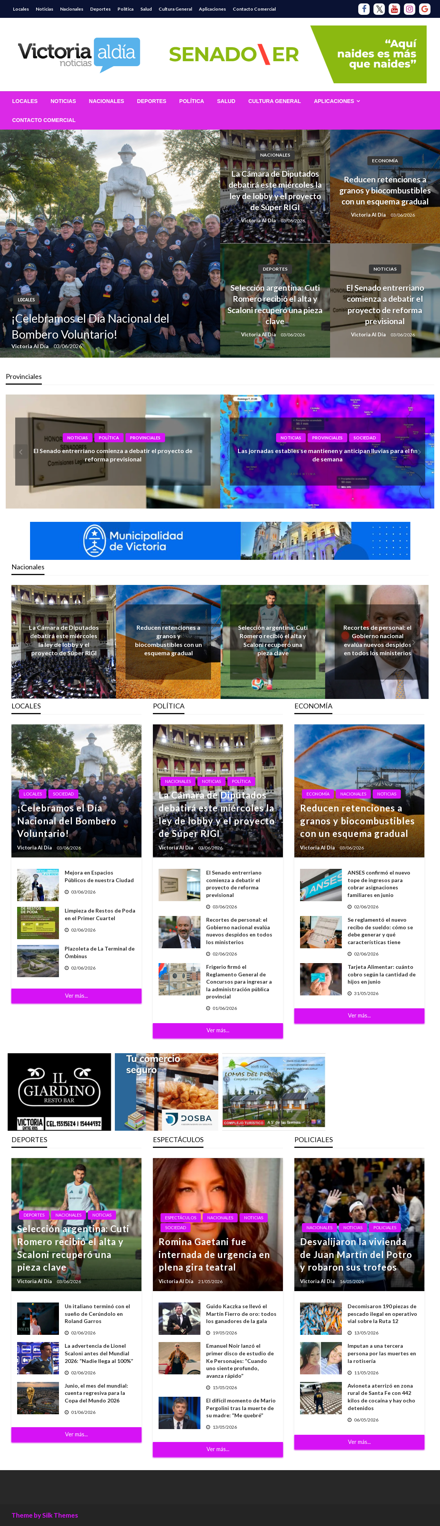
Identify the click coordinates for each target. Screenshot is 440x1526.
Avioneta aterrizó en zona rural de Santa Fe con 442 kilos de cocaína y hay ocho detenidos (381, 1396)
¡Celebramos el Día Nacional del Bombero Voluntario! (90, 326)
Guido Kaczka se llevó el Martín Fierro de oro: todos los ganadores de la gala (241, 1313)
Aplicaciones (212, 9)
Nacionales (71, 9)
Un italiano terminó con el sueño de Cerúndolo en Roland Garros (97, 1313)
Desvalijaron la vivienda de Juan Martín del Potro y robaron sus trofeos (356, 1254)
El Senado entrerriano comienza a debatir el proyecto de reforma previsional (385, 304)
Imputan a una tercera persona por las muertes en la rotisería (382, 1353)
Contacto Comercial (254, 9)
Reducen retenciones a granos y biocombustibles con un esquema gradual (385, 190)
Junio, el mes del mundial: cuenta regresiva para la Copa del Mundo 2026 (96, 1393)
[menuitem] (25, 101)
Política (125, 9)
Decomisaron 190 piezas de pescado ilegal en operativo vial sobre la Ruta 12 (382, 1313)
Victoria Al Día (30, 346)
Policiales (384, 1227)
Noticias (44, 9)
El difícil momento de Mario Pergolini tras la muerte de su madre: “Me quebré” (241, 1407)
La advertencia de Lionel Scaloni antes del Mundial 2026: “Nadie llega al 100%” (99, 1353)
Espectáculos (180, 1217)
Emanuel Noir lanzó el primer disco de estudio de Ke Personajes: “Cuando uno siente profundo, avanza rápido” (240, 1360)
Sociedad (365, 437)
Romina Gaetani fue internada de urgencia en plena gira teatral (214, 1254)
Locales (21, 9)
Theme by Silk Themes (44, 1515)
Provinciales (145, 437)
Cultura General (175, 9)
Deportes (100, 9)
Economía (385, 160)
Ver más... (76, 995)
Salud (146, 9)
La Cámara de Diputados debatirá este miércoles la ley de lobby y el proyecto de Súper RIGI (275, 190)
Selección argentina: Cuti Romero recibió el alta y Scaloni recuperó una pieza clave (274, 304)
